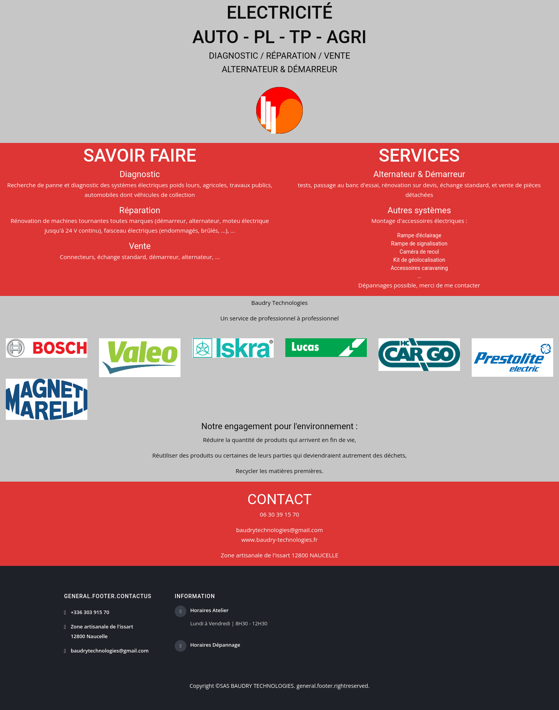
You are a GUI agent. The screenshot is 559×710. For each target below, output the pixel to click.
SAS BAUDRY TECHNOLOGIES (257, 685)
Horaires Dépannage (215, 645)
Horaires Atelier (209, 610)
